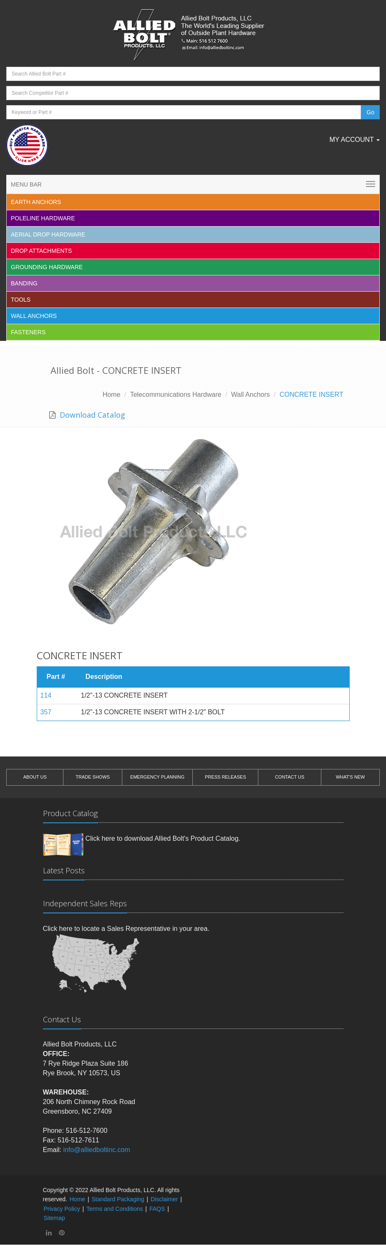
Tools (20, 299)
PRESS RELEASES (225, 776)
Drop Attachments (41, 250)
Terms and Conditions (114, 1208)
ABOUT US (35, 776)
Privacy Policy (62, 1208)
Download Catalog (91, 415)
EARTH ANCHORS (36, 202)
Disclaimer (164, 1199)
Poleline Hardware (43, 218)
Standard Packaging (118, 1199)
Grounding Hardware (47, 267)
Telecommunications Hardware (176, 394)
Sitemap (54, 1218)
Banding (24, 283)
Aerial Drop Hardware (48, 234)
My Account (354, 139)
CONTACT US (290, 776)
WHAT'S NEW (350, 776)
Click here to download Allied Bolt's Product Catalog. (163, 838)
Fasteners (28, 332)
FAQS (157, 1208)
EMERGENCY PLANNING (157, 776)
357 (46, 712)
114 (46, 695)
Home (112, 394)
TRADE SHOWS (93, 776)
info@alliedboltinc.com (96, 1149)
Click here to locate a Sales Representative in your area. (126, 928)
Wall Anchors (34, 316)
